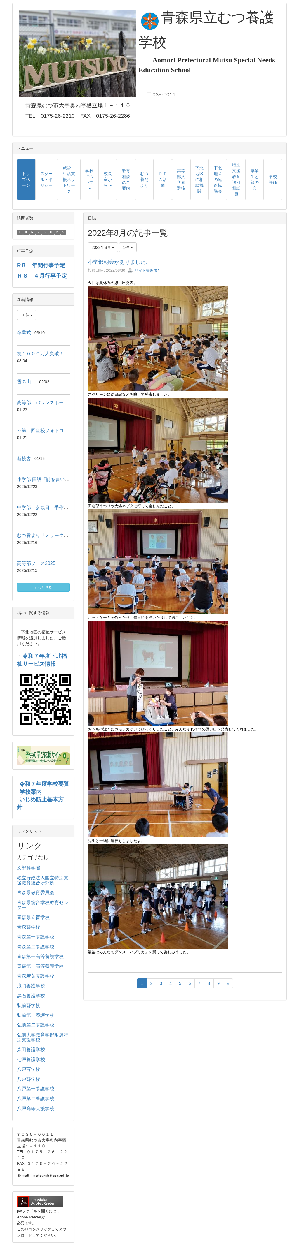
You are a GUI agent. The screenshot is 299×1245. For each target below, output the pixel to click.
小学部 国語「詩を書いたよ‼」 (49, 479)
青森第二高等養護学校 (40, 966)
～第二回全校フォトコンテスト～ (52, 430)
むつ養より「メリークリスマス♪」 (53, 535)
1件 (128, 247)
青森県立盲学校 (33, 917)
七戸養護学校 (31, 1059)
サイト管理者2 (143, 270)
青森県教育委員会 (35, 892)
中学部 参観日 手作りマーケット (54, 507)
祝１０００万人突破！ (40, 353)
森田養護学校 (31, 1049)
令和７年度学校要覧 (44, 784)
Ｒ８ (25, 276)
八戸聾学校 (28, 1079)
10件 (27, 315)
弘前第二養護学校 (35, 1024)
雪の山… (26, 381)
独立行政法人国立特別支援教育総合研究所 (42, 880)
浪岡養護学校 (31, 985)
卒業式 (24, 332)
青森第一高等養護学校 (40, 956)
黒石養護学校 (31, 995)
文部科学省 (28, 867)
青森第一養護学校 (35, 936)
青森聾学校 (28, 926)
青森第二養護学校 (35, 946)
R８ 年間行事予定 (41, 265)
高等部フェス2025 (36, 563)
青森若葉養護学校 (35, 975)
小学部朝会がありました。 (119, 262)
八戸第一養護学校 (35, 1088)
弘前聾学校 (28, 1005)
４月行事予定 (50, 276)
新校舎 (24, 458)
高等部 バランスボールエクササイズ (56, 402)
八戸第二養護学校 (35, 1098)
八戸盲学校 (28, 1069)
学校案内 (31, 792)
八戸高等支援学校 (35, 1108)
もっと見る (43, 587)
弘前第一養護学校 (35, 1015)
